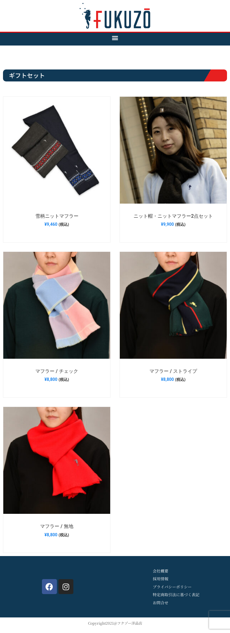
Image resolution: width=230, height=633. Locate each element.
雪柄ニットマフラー (56, 216)
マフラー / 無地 (56, 526)
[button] (115, 38)
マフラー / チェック (56, 371)
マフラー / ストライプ (173, 371)
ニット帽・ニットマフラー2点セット (173, 216)
